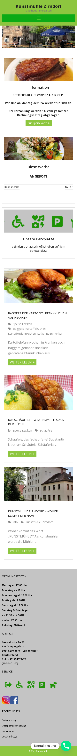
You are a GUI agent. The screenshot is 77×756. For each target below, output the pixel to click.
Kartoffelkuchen (35, 328)
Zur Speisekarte (37, 123)
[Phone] (66, 746)
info (15, 522)
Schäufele (46, 430)
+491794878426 (17, 659)
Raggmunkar (54, 333)
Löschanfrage (9, 736)
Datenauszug (9, 720)
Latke (40, 333)
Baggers (18, 328)
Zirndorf (47, 522)
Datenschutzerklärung (14, 726)
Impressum (8, 731)
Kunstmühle (33, 522)
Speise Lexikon (22, 324)
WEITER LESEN (21, 362)
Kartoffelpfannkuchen (22, 333)
